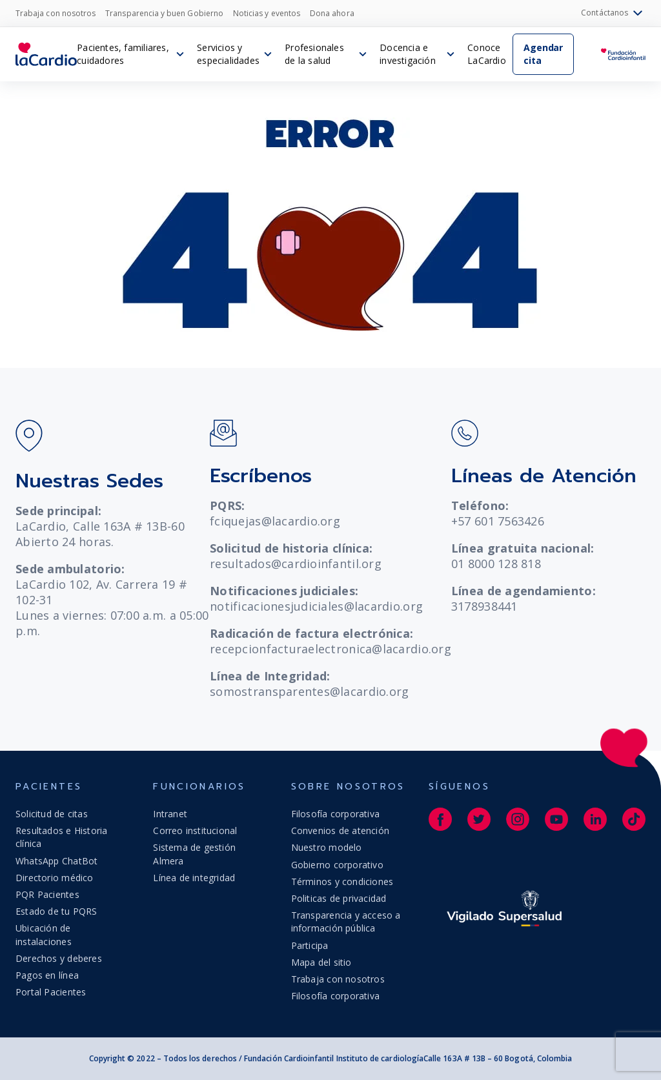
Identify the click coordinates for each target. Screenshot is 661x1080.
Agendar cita (543, 53)
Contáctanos (613, 13)
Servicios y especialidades (228, 53)
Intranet (170, 814)
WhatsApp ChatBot (56, 861)
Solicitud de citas (51, 814)
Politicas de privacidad (339, 898)
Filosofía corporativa (335, 814)
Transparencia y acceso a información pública (346, 921)
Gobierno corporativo (337, 865)
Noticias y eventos (266, 13)
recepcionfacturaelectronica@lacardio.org (330, 649)
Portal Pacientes (50, 992)
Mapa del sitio (321, 962)
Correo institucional (195, 830)
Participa (310, 945)
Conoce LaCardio (486, 53)
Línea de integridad (194, 877)
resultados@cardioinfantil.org (295, 563)
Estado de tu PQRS (56, 911)
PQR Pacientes (47, 894)
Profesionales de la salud (314, 53)
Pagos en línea (47, 975)
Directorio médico (54, 877)
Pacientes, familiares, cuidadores (123, 53)
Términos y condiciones (342, 881)
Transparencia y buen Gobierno (164, 13)
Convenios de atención (340, 830)
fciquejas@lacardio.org (275, 521)
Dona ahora (332, 13)
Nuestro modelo (326, 847)
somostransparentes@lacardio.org (309, 691)
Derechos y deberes (58, 958)
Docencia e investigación (408, 53)
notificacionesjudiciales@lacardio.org (316, 606)
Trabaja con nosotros (55, 13)
